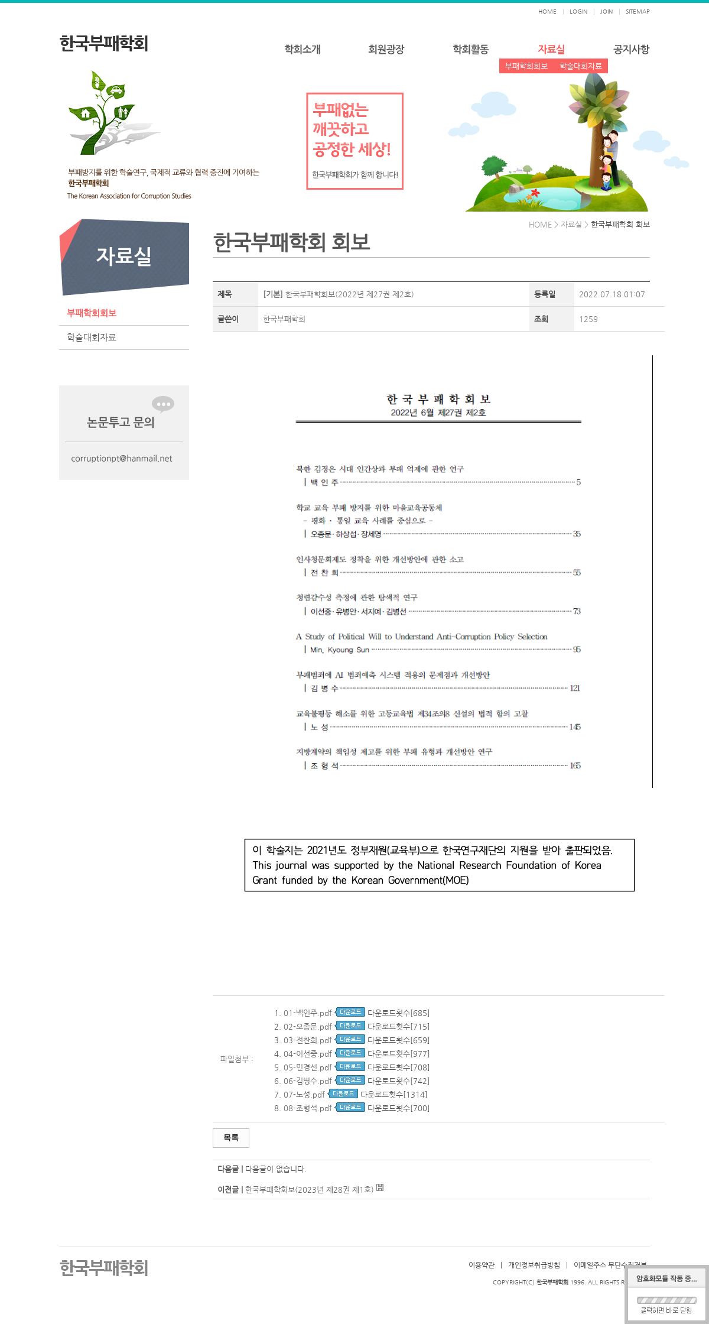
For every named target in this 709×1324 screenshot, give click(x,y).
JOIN (606, 11)
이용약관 (482, 1265)
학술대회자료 (581, 65)
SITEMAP (638, 11)
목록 (231, 1137)
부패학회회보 (526, 65)
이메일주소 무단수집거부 (610, 1265)
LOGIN (578, 11)
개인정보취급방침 (534, 1265)
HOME (547, 11)
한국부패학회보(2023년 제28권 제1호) (309, 1189)
